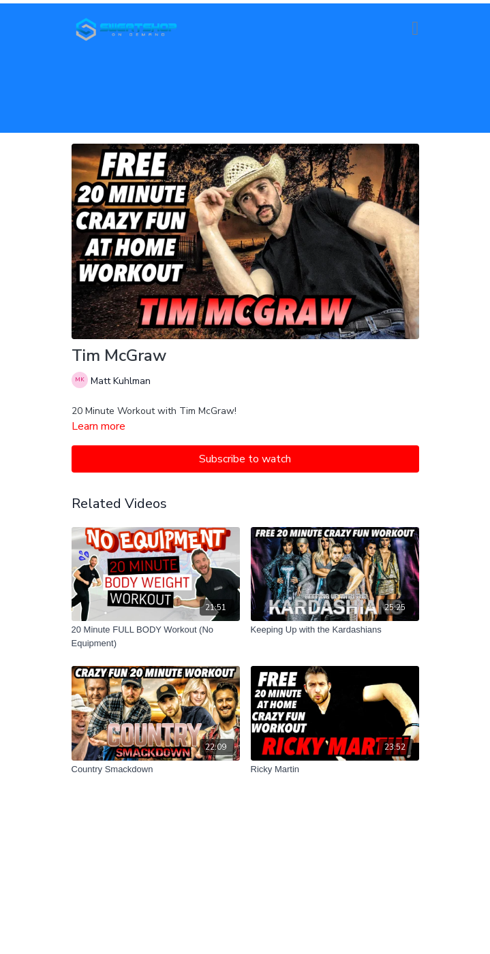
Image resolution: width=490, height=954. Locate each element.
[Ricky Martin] (335, 769)
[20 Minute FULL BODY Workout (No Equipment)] (156, 636)
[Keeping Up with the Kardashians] (335, 630)
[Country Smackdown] (156, 769)
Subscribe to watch (245, 458)
